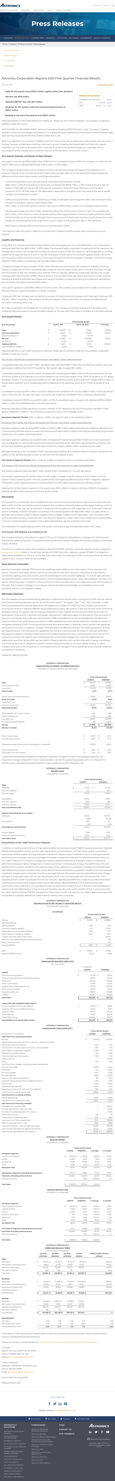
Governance (86, 38)
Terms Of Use (105, 1443)
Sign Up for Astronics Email (101, 1439)
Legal (99, 1443)
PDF (109, 99)
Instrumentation (11, 1456)
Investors (96, 5)
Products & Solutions (9, 10)
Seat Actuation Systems (14, 1465)
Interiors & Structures (13, 1459)
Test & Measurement (12, 1474)
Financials (50, 38)
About (50, 10)
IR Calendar (9, 61)
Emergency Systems (12, 1441)
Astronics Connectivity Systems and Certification (42, 1441)
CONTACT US (65, 1429)
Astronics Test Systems (41, 1463)
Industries (25, 10)
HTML (102, 103)
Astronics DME (38, 1449)
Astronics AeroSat (39, 1434)
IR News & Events (22, 38)
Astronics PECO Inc (39, 1457)
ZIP (109, 106)
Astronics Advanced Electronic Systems (40, 1430)
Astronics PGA (37, 1460)
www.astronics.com (10, 552)
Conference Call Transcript (89, 100)
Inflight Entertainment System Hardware (13, 1452)
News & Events (38, 10)
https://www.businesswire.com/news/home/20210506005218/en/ (68, 1342)
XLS (104, 106)
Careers (106, 5)
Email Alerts (9, 66)
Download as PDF (105, 85)
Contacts (66, 1419)
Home (4, 44)
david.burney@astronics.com (21, 1357)
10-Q (81, 103)
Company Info (37, 38)
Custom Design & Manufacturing (11, 1437)
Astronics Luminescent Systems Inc (41, 1453)
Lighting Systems (11, 1462)
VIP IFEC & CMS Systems (14, 1477)
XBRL (81, 106)
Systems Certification (13, 1471)
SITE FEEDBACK (67, 1434)
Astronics (10, 5)
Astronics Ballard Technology (44, 1437)
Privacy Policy (92, 1443)
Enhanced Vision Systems (14, 1444)
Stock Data (62, 38)
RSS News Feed (83, 1419)
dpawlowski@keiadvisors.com (21, 1372)
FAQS (62, 1425)
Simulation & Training (13, 1468)
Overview (8, 38)
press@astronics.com (65, 1410)
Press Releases (10, 56)
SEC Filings (74, 38)
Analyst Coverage (101, 38)
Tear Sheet (52, 1419)
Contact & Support (63, 10)
